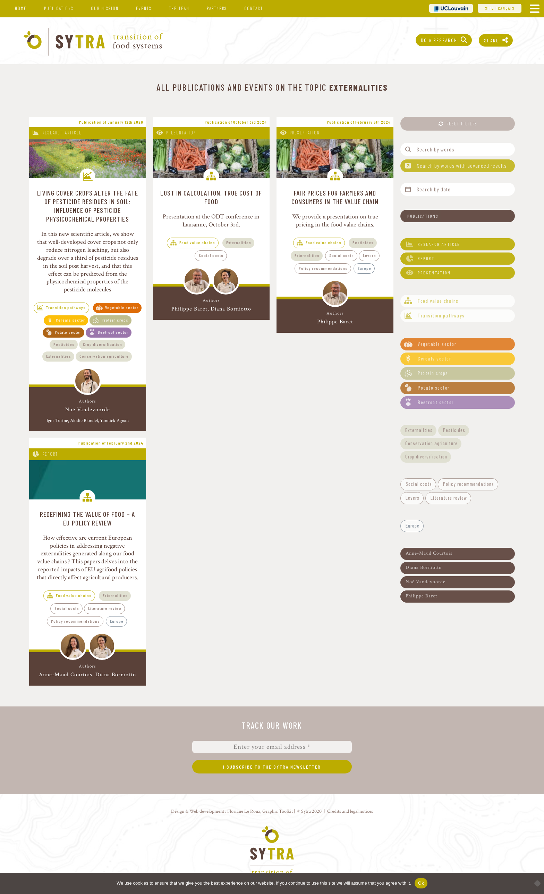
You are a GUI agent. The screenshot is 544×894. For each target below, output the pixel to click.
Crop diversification (102, 344)
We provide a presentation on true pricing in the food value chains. (335, 221)
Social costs (211, 255)
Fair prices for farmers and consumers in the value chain (335, 197)
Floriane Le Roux (243, 811)
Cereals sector (70, 319)
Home (21, 8)
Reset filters (462, 123)
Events (144, 8)
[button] (457, 216)
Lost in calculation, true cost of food (211, 197)
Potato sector (68, 332)
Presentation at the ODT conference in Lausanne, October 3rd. (211, 221)
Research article (62, 132)
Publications (59, 8)
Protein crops (115, 319)
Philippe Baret (189, 309)
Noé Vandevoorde (87, 409)
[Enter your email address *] (272, 747)
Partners (217, 8)
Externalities (58, 356)
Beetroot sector (113, 332)
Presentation (181, 132)
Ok (421, 883)
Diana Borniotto (231, 309)
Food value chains (197, 242)
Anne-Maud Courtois (65, 674)
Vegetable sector (121, 307)
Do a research (439, 40)
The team (179, 8)
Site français (500, 8)
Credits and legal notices (350, 811)
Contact (253, 8)
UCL (451, 8)
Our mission (105, 8)
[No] (535, 883)
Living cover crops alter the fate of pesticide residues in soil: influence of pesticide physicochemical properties (87, 206)
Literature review (104, 608)
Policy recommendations (323, 268)
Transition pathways (66, 307)
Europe (364, 268)
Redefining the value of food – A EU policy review (87, 518)
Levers (369, 255)
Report (50, 454)
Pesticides (64, 344)
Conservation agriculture (104, 356)
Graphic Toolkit (277, 811)
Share (491, 40)
